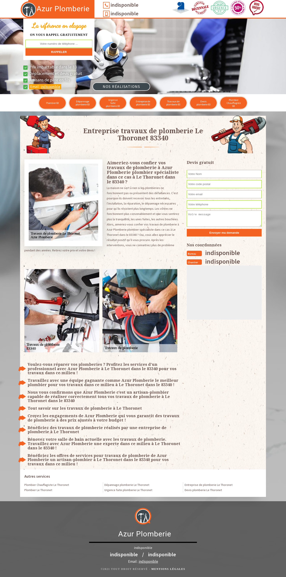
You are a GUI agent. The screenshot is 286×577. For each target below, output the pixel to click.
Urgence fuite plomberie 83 (113, 103)
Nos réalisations (121, 86)
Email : (45, 86)
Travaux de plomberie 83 (173, 103)
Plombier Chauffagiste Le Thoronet (46, 485)
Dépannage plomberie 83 (83, 103)
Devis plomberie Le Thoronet (203, 490)
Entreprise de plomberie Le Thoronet (209, 485)
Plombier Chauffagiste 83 (233, 103)
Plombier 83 (52, 103)
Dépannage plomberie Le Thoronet (126, 485)
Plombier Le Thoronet (38, 490)
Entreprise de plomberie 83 (143, 103)
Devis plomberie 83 (203, 103)
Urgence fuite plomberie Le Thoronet (128, 490)
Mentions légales (168, 569)
